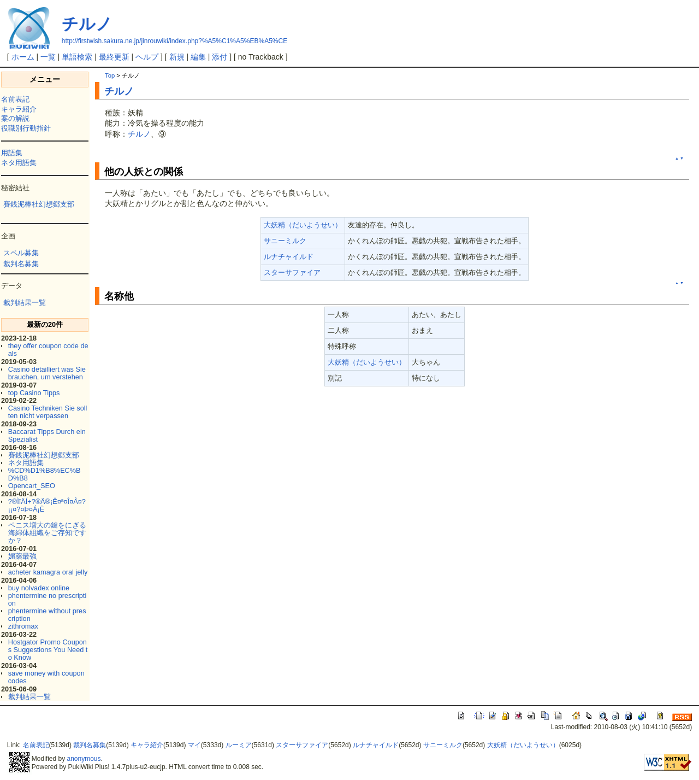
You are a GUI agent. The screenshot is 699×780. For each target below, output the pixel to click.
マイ (194, 745)
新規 (177, 56)
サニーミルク (285, 241)
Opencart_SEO (31, 486)
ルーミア (239, 745)
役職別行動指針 (26, 128)
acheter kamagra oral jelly (48, 572)
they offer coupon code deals (48, 349)
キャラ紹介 (19, 109)
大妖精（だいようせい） (303, 225)
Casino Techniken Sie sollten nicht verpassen (47, 412)
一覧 (48, 56)
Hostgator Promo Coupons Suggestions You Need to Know (48, 649)
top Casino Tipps (34, 393)
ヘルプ (146, 56)
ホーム (22, 56)
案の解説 (15, 118)
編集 (198, 56)
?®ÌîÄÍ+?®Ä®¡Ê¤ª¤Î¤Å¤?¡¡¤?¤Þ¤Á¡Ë (47, 505)
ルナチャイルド (288, 257)
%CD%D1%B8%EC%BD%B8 (44, 474)
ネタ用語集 (19, 163)
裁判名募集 (21, 264)
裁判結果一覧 (24, 302)
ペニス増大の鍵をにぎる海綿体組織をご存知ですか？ (47, 532)
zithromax (23, 626)
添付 (219, 56)
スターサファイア (292, 272)
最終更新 (114, 56)
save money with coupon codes (46, 677)
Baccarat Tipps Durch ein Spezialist (47, 435)
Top (110, 75)
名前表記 (15, 99)
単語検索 (77, 56)
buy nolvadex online (38, 588)
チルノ (87, 24)
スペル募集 (21, 253)
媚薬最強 (22, 556)
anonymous (84, 759)
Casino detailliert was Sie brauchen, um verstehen (47, 373)
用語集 (11, 153)
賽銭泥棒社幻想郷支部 (38, 204)
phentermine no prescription (47, 599)
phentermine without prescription (47, 615)
